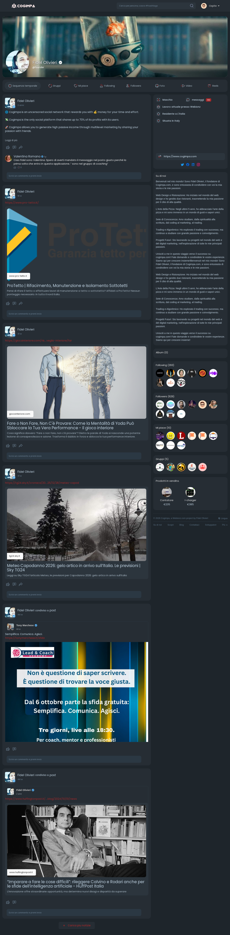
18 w (19, 195)
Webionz (195, 106)
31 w (19, 333)
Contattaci (194, 525)
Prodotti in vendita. (167, 481)
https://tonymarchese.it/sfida (25, 638)
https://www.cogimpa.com (180, 156)
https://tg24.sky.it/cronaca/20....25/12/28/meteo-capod (42, 483)
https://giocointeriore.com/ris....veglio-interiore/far (38, 340)
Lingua (223, 518)
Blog (181, 525)
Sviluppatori (210, 525)
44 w (20, 614)
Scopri (171, 525)
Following (161, 365)
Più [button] (225, 525)
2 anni (20, 105)
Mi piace (161, 427)
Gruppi (160, 459)
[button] (156, 5)
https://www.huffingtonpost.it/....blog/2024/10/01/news (41, 799)
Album (160, 352)
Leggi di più (11, 140)
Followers (161, 396)
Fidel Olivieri (45, 62)
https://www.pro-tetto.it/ (22, 203)
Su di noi (157, 525)
